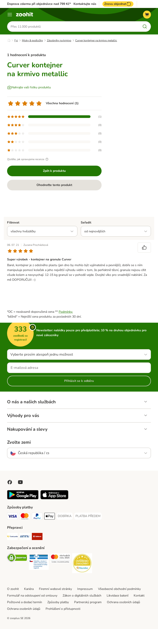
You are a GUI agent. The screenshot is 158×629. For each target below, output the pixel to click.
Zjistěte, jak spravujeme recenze (28, 159)
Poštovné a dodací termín (24, 602)
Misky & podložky (32, 40)
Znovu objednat (118, 4)
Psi (16, 40)
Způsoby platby (58, 602)
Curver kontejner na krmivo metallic (96, 40)
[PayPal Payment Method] (37, 517)
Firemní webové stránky (55, 589)
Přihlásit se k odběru (79, 381)
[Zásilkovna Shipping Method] (37, 537)
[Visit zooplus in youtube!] (20, 482)
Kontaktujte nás (84, 4)
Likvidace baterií (117, 595)
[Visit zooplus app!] (23, 498)
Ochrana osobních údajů (123, 602)
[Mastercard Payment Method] (24, 517)
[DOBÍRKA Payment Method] (64, 516)
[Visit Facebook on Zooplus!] (9, 482)
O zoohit (13, 589)
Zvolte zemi (19, 442)
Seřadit (86, 222)
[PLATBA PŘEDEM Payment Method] (87, 516)
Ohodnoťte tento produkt (54, 185)
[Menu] (9, 14)
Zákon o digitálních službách (82, 595)
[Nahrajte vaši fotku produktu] (29, 87)
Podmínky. (66, 312)
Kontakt (139, 595)
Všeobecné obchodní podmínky (119, 589)
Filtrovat (13, 222)
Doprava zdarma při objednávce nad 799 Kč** (39, 4)
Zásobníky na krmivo (59, 40)
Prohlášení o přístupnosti (63, 609)
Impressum (85, 589)
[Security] (17, 558)
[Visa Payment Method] (12, 517)
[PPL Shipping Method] (24, 537)
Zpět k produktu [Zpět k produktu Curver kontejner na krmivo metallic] (54, 171)
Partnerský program (88, 602)
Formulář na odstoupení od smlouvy (32, 595)
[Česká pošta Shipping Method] (12, 537)
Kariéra (29, 589)
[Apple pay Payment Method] (49, 517)
